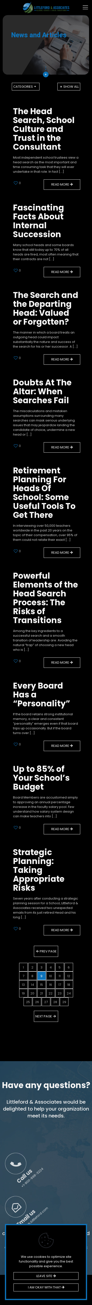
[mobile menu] (85, 7)
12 (68, 976)
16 (50, 984)
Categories (25, 86)
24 (69, 993)
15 (41, 984)
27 (46, 1002)
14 (32, 984)
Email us (77, 1181)
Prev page (46, 951)
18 (68, 984)
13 (23, 984)
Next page (45, 1016)
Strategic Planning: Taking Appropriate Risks (39, 870)
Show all (69, 86)
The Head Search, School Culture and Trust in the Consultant (44, 129)
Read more (62, 184)
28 (55, 1002)
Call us (79, 1137)
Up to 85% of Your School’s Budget (41, 778)
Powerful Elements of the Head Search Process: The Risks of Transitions (45, 598)
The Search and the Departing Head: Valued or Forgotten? (45, 308)
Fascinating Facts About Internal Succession (38, 221)
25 (28, 1002)
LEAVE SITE (46, 1276)
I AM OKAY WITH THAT (46, 1287)
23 (60, 993)
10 (50, 976)
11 (60, 976)
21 (41, 993)
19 (23, 993)
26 (37, 1002)
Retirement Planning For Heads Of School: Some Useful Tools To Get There (44, 493)
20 (32, 993)
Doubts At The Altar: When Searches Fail (42, 391)
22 (51, 993)
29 (64, 1002)
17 (59, 984)
